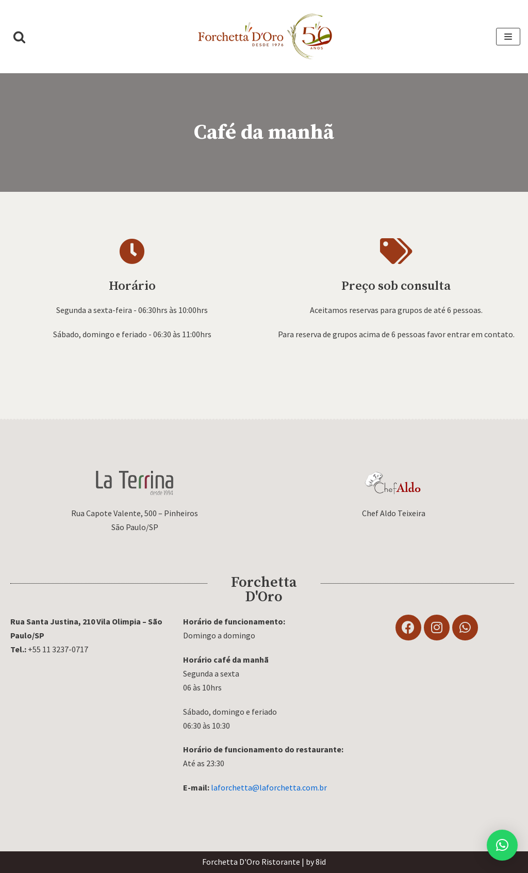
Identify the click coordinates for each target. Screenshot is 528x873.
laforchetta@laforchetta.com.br (269, 787)
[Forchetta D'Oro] (264, 36)
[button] (19, 36)
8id (321, 861)
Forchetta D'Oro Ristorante (251, 861)
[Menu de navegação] (508, 36)
